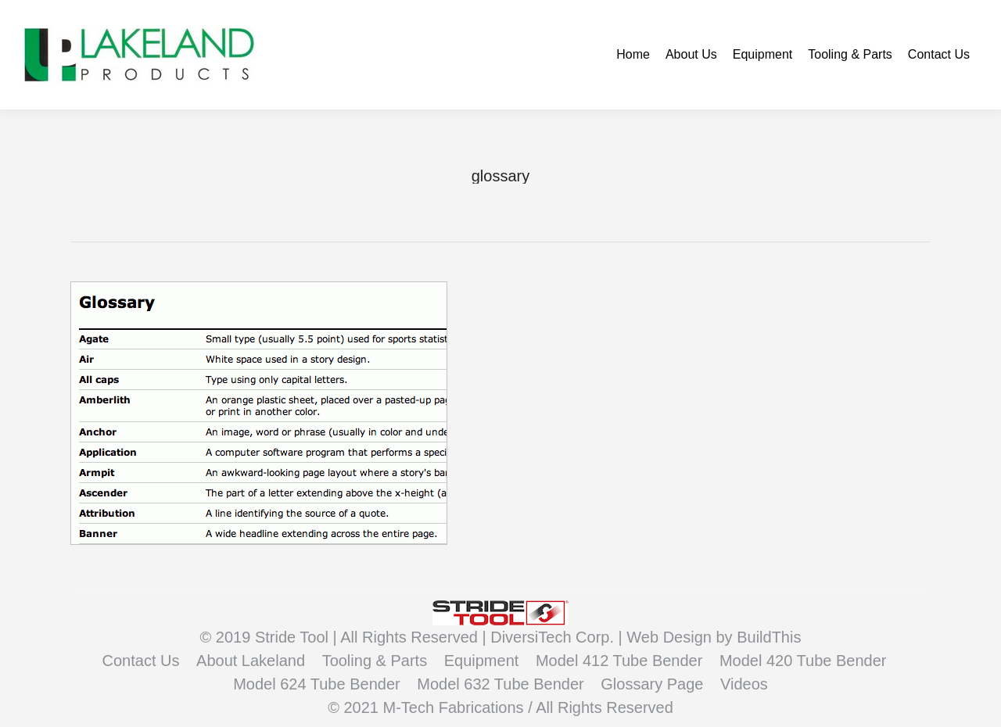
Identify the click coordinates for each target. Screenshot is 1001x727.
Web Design (671, 637)
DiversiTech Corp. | (558, 637)
